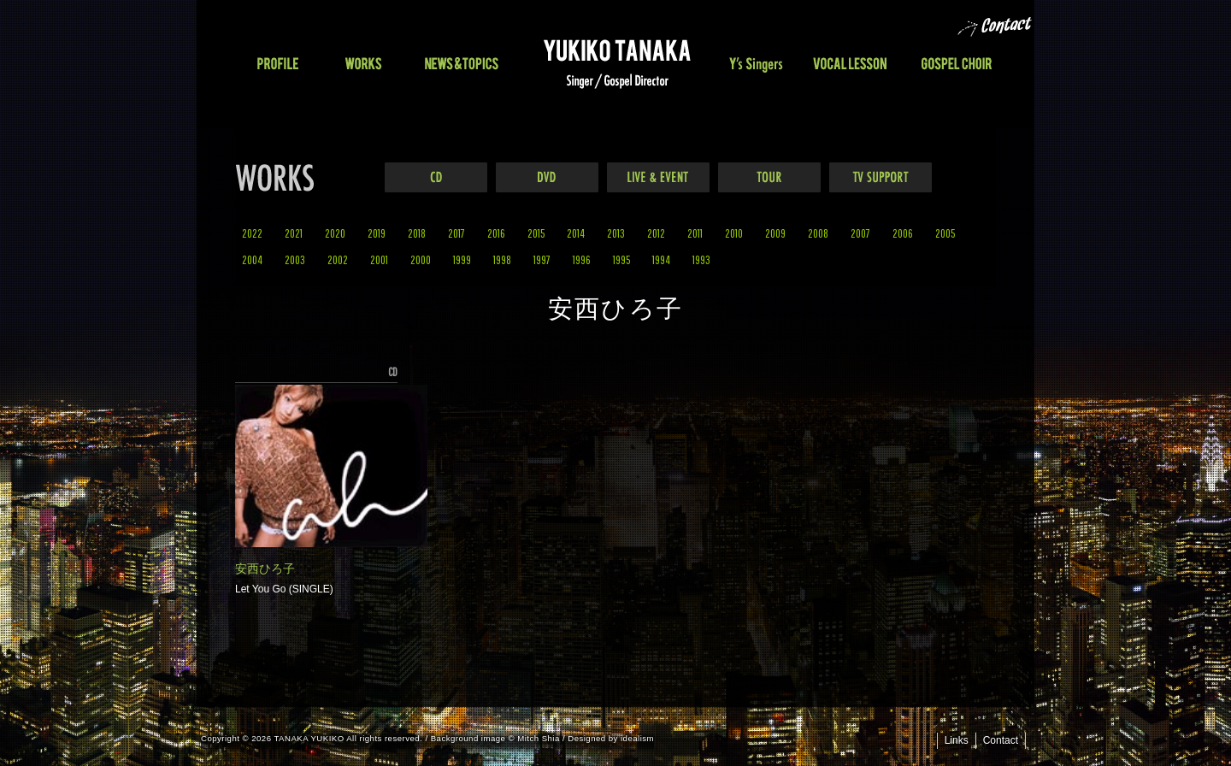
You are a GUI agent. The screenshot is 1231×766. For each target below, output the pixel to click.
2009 (775, 233)
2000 (420, 259)
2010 (734, 233)
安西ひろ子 (265, 568)
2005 (945, 233)
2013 (616, 233)
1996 (582, 259)
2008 (818, 233)
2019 (377, 233)
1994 (661, 259)
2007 (860, 233)
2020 (335, 233)
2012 (656, 233)
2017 (456, 233)
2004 (252, 259)
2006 (902, 233)
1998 (502, 259)
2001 (379, 259)
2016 (496, 233)
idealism (637, 738)
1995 (621, 259)
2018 (417, 233)
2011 (695, 233)
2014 (576, 233)
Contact (1000, 740)
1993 (701, 259)
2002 (337, 259)
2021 (294, 233)
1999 (462, 259)
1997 (542, 259)
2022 (252, 233)
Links (957, 740)
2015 (536, 233)
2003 (295, 259)
